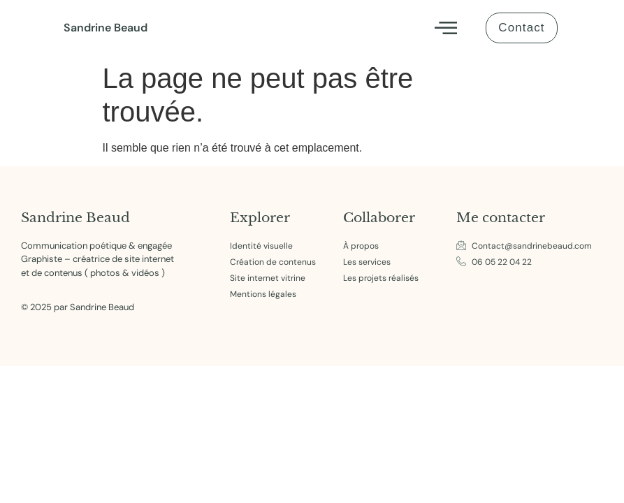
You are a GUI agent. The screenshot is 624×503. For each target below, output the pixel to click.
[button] (445, 28)
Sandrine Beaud (105, 27)
